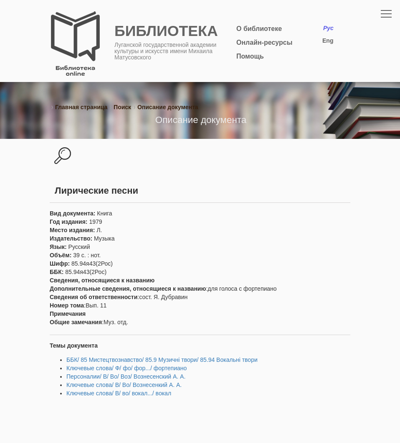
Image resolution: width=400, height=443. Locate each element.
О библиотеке (259, 28)
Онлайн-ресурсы (264, 42)
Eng (327, 40)
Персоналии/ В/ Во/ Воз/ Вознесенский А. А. (125, 376)
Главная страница (81, 107)
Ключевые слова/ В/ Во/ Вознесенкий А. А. (124, 385)
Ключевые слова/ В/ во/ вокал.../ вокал (118, 393)
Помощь (250, 56)
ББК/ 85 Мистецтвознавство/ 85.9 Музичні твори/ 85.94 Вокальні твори (162, 359)
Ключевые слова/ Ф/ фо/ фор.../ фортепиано (126, 368)
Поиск (122, 107)
